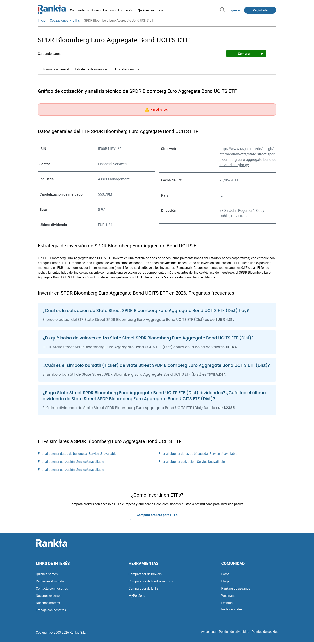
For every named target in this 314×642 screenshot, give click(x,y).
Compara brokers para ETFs (157, 515)
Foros (225, 574)
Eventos (226, 603)
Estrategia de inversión (91, 69)
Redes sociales (231, 609)
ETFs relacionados (126, 69)
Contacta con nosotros (52, 588)
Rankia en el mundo (50, 581)
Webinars (227, 595)
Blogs (225, 581)
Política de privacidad (234, 631)
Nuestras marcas (48, 603)
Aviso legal (208, 631)
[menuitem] (79, 10)
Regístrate (260, 10)
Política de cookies (265, 631)
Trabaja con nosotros (51, 610)
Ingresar (234, 10)
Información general (55, 69)
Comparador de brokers (145, 574)
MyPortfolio (137, 595)
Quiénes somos (47, 574)
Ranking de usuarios (235, 588)
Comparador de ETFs (143, 588)
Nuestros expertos (48, 595)
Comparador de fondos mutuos (151, 581)
